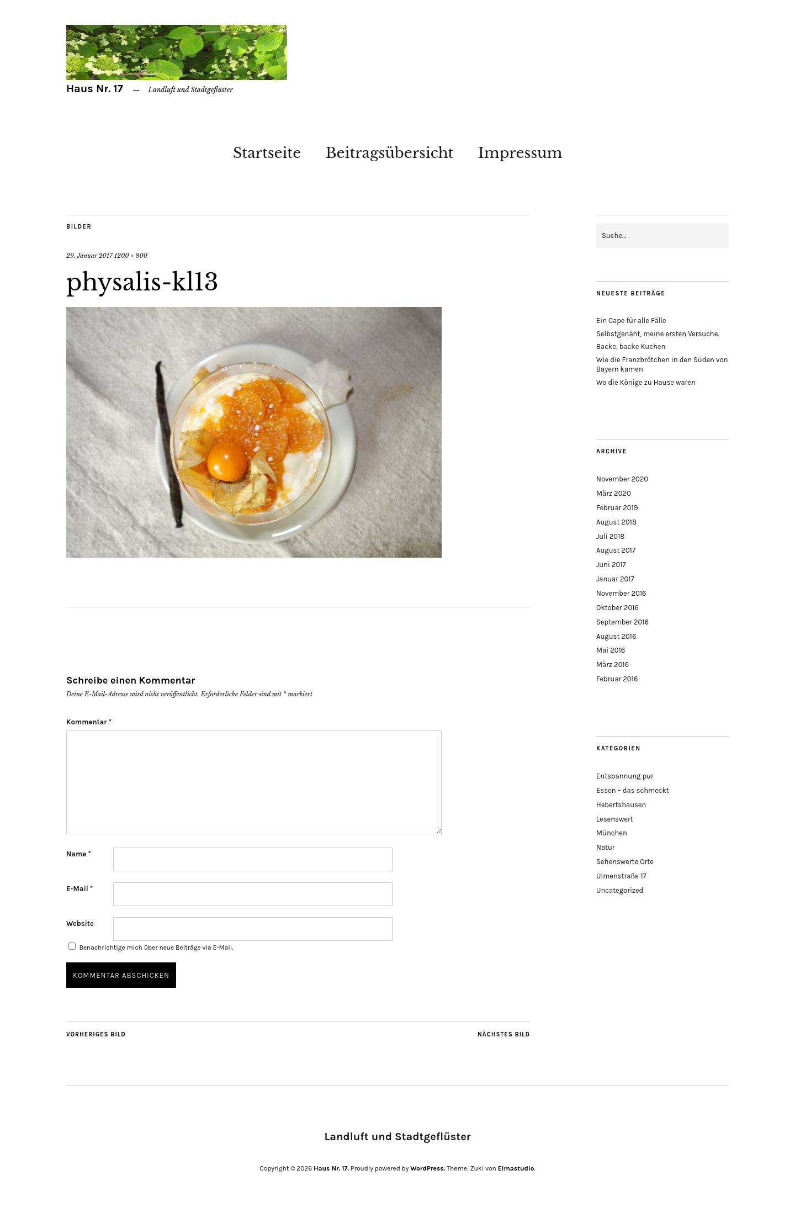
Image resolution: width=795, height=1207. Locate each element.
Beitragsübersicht (390, 153)
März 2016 (612, 664)
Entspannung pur (625, 776)
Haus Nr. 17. (331, 1168)
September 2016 (622, 622)
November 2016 (621, 593)
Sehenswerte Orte (625, 861)
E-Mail (79, 889)
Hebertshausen (621, 805)
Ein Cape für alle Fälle (631, 320)
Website (80, 923)
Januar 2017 (615, 579)
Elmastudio (516, 1168)
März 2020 (613, 493)
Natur (605, 847)
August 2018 (616, 522)
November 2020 (622, 479)
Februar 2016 (617, 679)
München (611, 833)
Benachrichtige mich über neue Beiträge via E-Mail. (156, 947)
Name (78, 854)
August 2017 (615, 550)
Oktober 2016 (617, 608)
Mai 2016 (610, 650)
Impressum (520, 153)
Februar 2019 (617, 508)
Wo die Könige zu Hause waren (646, 382)
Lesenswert (614, 819)
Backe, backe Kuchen (630, 346)
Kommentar (89, 722)
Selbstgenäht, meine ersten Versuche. (657, 334)
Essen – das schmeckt (632, 790)
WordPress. (427, 1168)
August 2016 (616, 636)
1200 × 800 (130, 256)
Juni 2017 (611, 564)
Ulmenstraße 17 (621, 876)
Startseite (267, 153)
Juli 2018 (610, 536)
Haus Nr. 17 (94, 88)
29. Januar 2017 (89, 256)
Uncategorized (619, 890)
